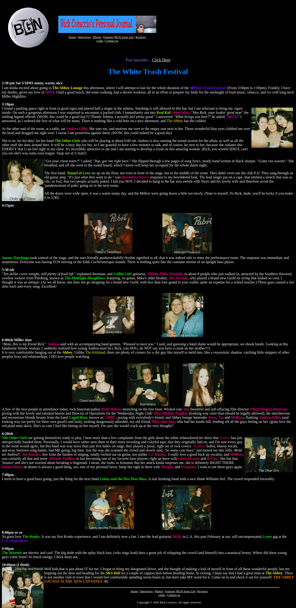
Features (108, 37)
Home (72, 37)
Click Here (161, 60)
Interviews (84, 37)
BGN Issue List (124, 37)
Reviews (141, 37)
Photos (97, 37)
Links (99, 40)
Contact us (111, 40)
